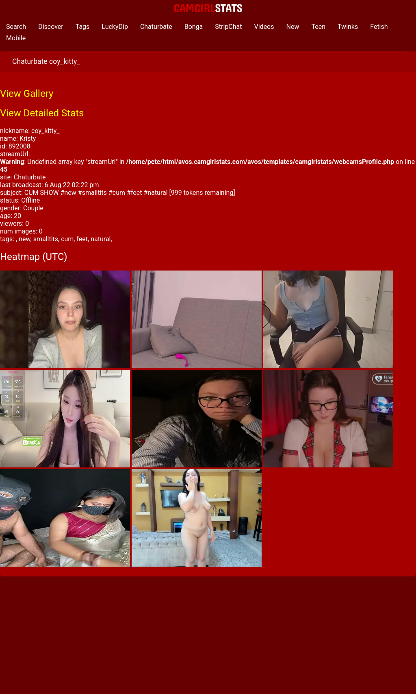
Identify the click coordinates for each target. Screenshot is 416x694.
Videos (264, 27)
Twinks (348, 27)
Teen (318, 27)
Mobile (16, 38)
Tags (83, 27)
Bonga (193, 27)
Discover (50, 27)
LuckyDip (115, 27)
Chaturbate (156, 27)
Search (16, 27)
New (292, 27)
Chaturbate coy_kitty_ (46, 61)
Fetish (379, 27)
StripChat (228, 27)
